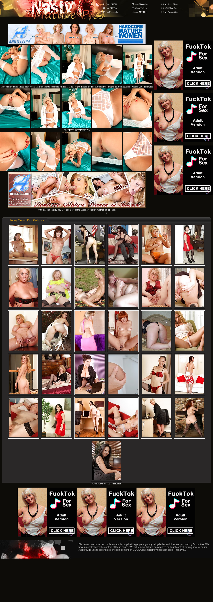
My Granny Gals (171, 12)
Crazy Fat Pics (141, 8)
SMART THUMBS (113, 484)
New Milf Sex (111, 8)
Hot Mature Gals (112, 12)
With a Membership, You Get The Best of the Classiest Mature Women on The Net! (77, 208)
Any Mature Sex (141, 4)
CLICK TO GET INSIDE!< (77, 130)
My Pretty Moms (171, 4)
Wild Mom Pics (171, 8)
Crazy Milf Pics (112, 4)
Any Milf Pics (141, 12)
